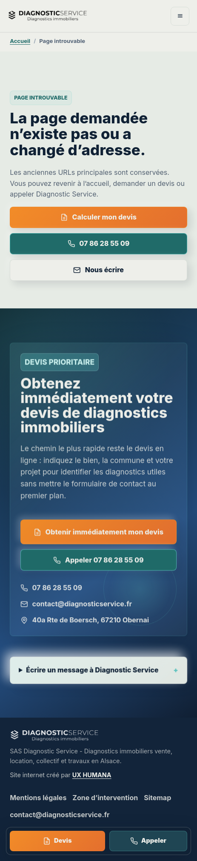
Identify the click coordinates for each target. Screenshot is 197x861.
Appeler (148, 841)
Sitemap (157, 797)
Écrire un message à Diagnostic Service (92, 671)
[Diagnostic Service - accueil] (66, 15)
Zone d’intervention (105, 797)
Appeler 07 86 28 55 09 (98, 560)
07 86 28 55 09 (99, 243)
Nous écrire (98, 269)
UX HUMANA (91, 774)
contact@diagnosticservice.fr (76, 604)
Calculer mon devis (98, 217)
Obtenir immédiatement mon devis (98, 532)
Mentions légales (38, 797)
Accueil (20, 40)
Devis (57, 841)
